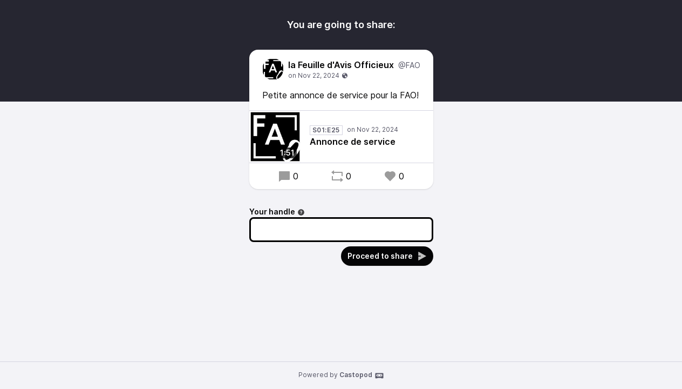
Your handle (277, 211)
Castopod (361, 375)
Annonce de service (352, 141)
